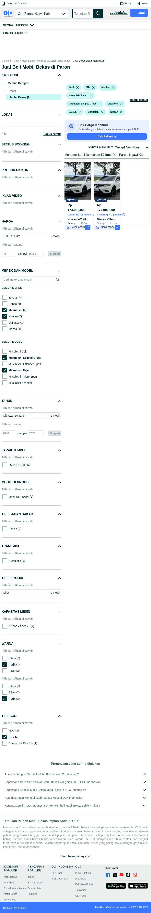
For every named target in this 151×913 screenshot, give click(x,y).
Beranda (6, 60)
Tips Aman (80, 890)
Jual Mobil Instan (60, 878)
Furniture (32, 894)
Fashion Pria (34, 888)
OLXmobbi (81, 895)
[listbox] (77, 87)
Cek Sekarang (107, 136)
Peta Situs (80, 878)
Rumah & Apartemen (15, 888)
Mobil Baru (9, 882)
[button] (14, 3)
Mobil (16, 60)
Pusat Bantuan (83, 873)
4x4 (26, 33)
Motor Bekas (10, 894)
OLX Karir (57, 873)
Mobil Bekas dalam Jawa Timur (53, 60)
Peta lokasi (20, 908)
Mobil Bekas (28, 60)
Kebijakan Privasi (84, 884)
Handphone (10, 899)
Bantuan (7, 908)
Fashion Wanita (36, 882)
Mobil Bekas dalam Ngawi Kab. (89, 60)
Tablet (31, 877)
